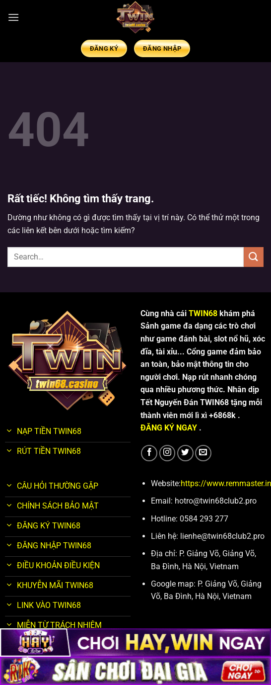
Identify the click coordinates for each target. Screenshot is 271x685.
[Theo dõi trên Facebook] (149, 453)
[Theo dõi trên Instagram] (167, 453)
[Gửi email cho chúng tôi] (203, 453)
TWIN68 (204, 313)
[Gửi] (254, 256)
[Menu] (13, 17)
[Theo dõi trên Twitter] (185, 453)
